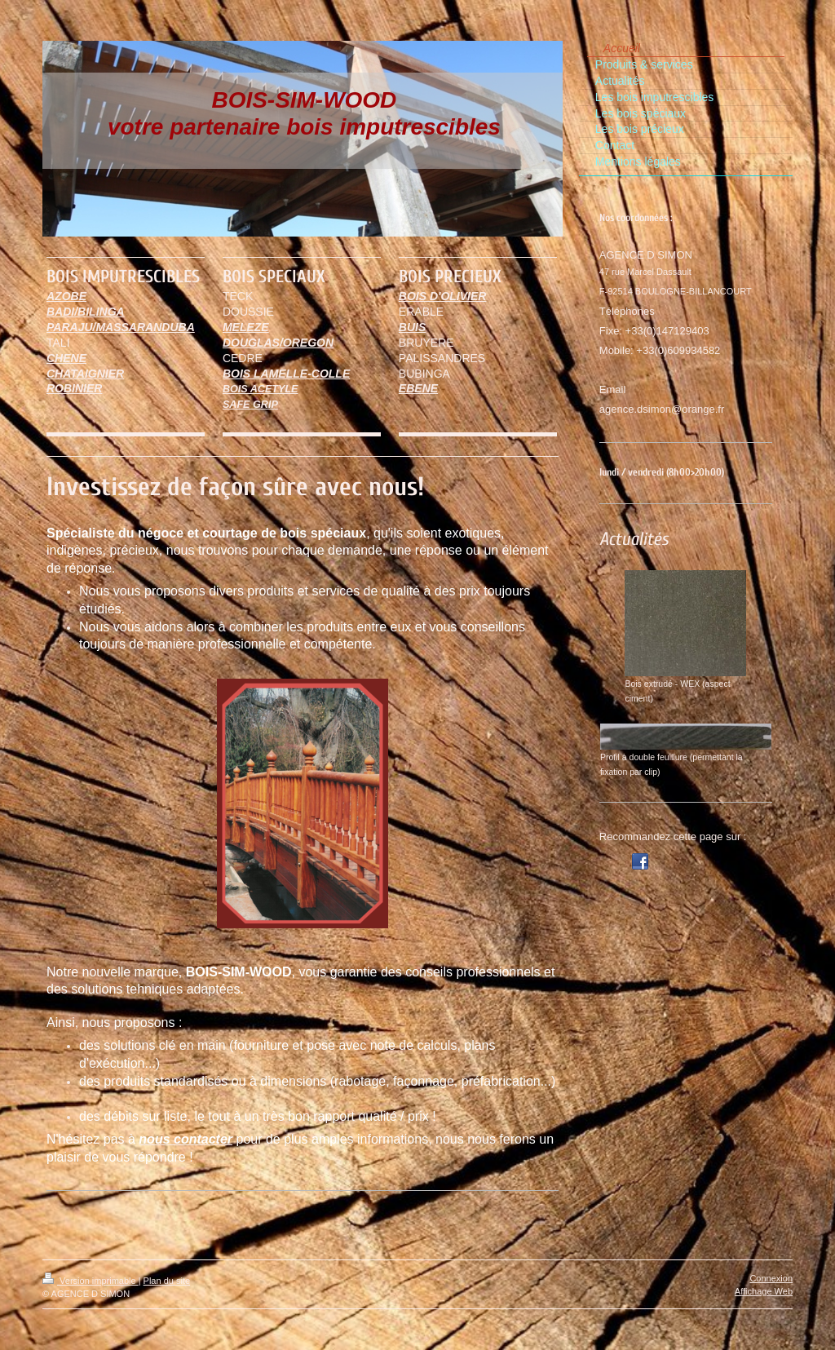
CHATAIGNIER (85, 373)
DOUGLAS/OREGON (278, 342)
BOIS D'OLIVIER (443, 296)
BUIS (412, 327)
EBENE (418, 388)
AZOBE (66, 296)
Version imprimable (90, 1281)
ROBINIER (74, 388)
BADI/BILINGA (85, 311)
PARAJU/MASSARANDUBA (120, 327)
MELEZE (246, 327)
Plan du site (167, 1281)
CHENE (66, 358)
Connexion (771, 1278)
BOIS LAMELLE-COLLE (286, 373)
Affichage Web (764, 1291)
